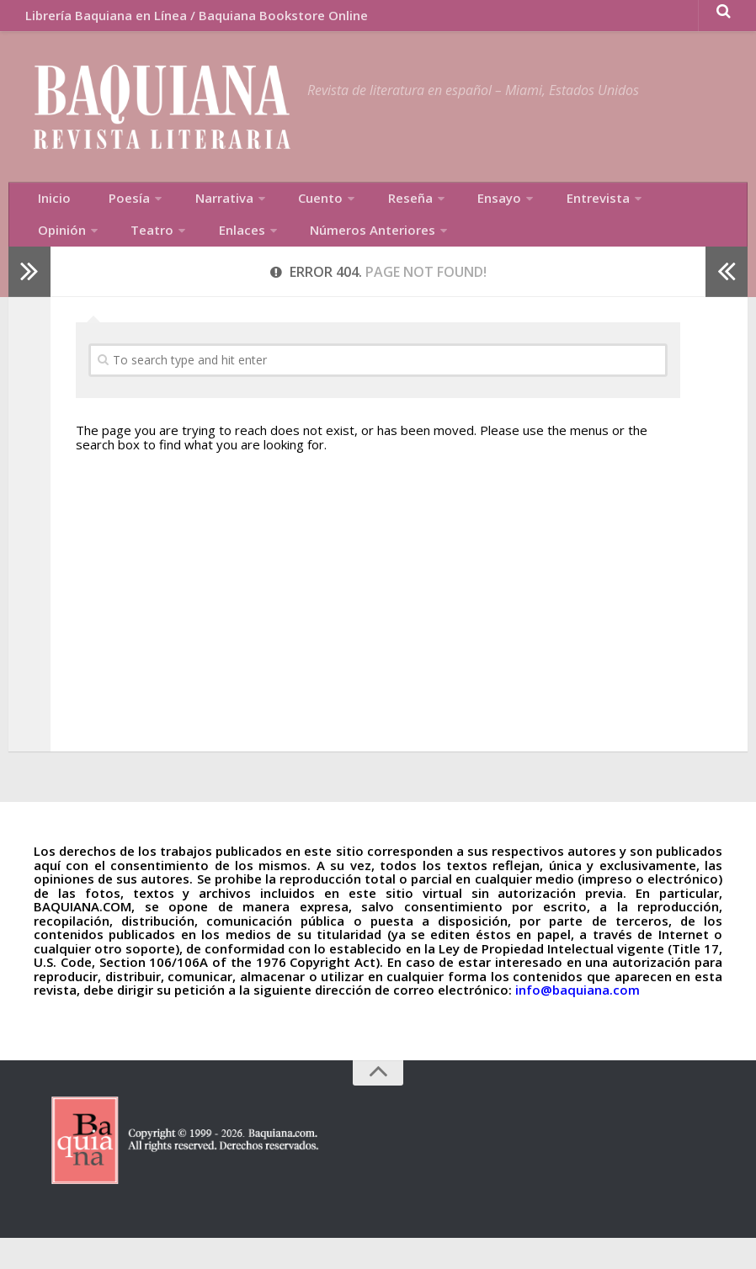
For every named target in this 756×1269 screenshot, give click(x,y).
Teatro (53, 256)
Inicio (49, 214)
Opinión (613, 214)
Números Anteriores (252, 256)
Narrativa (193, 214)
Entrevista (525, 214)
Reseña (358, 214)
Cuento (279, 214)
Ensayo (439, 214)
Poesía (109, 214)
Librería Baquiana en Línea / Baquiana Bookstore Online (189, 21)
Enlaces (132, 256)
